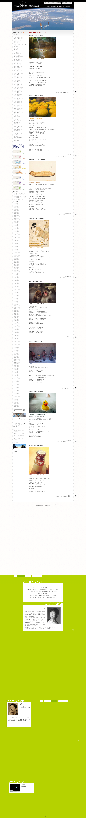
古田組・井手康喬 (17, 125)
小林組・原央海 (17, 95)
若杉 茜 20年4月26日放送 (35, 341)
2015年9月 (16, 292)
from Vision (47, 504)
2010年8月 (16, 383)
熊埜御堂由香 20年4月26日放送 (37, 159)
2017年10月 (16, 255)
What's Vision (35, 504)
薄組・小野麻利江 (63, 277)
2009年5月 (16, 405)
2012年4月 (16, 353)
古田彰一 (15, 123)
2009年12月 (16, 394)
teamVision (54, 700)
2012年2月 (16, 356)
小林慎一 (15, 78)
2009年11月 (16, 396)
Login (55, 504)
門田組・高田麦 (17, 119)
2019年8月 (16, 222)
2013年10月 (16, 326)
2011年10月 (16, 362)
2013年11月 (16, 325)
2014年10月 (16, 308)
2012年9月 (16, 345)
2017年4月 (16, 264)
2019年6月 (16, 225)
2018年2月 (16, 249)
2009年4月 (16, 406)
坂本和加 (15, 49)
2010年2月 (16, 391)
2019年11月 (16, 218)
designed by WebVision (17, 450)
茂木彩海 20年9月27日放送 (19, 199)
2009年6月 (16, 403)
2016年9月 (16, 274)
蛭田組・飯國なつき (17, 76)
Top (30, 504)
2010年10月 (16, 380)
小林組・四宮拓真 (17, 97)
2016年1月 (16, 286)
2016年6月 (16, 279)
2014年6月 (16, 314)
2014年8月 (16, 311)
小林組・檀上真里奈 (17, 94)
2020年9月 (16, 203)
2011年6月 (16, 368)
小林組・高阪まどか (17, 92)
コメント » (69, 92)
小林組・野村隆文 (17, 105)
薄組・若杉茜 (64, 388)
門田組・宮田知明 (17, 116)
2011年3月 (16, 372)
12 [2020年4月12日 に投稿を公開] (24, 422)
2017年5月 (16, 262)
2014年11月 (16, 307)
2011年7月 (16, 366)
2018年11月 (16, 236)
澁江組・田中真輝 (17, 111)
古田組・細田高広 (17, 129)
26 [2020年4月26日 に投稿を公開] (24, 424)
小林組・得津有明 (17, 99)
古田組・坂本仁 (17, 127)
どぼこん (15, 442)
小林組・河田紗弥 (17, 98)
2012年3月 (16, 354)
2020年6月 (16, 207)
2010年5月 (16, 387)
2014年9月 (16, 310)
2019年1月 (16, 233)
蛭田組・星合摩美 (17, 77)
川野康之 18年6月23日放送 (19, 435)
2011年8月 (16, 365)
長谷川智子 (16, 122)
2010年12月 (16, 377)
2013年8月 (16, 329)
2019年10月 (16, 219)
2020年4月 (16, 210)
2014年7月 (16, 313)
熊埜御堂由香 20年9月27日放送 (20, 196)
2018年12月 (16, 234)
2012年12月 (16, 341)
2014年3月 (16, 319)
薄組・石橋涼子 (64, 92)
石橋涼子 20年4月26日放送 (36, 36)
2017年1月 (16, 268)
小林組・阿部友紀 (17, 91)
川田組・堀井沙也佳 (17, 137)
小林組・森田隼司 (17, 101)
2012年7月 (16, 348)
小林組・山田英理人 (17, 88)
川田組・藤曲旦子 (17, 140)
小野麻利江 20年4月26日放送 (36, 218)
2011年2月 (16, 374)
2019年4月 (16, 228)
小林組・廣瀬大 (17, 85)
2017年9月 (16, 256)
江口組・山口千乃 (17, 133)
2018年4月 (16, 246)
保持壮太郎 (16, 42)
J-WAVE (40, 595)
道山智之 (15, 113)
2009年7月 (16, 402)
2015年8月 (16, 293)
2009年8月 (16, 400)
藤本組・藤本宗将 (17, 62)
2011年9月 (16, 363)
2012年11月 (16, 342)
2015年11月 (16, 289)
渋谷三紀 (15, 134)
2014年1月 (16, 322)
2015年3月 (16, 301)
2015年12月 (16, 288)
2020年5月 (16, 209)
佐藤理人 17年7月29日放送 (19, 441)
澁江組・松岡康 (17, 109)
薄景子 (70, 336)
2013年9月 (16, 328)
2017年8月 (16, 258)
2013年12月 (16, 323)
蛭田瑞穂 (15, 71)
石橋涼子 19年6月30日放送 (19, 433)
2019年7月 (16, 224)
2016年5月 (16, 280)
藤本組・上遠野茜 (17, 66)
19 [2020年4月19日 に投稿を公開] (24, 423)
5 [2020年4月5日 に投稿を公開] (24, 421)
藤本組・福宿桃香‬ (17, 67)
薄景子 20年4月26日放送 (35, 281)
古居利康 (15, 48)
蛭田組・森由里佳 (17, 74)
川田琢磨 (15, 136)
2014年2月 (16, 320)
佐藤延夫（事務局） (17, 40)
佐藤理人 (15, 41)
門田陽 (15, 115)
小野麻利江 (69, 276)
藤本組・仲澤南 (17, 69)
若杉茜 (70, 387)
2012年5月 (16, 351)
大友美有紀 (16, 50)
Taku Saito (15, 451)
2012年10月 (16, 344)
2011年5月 (16, 369)
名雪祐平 (15, 34)
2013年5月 (16, 334)
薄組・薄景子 (64, 337)
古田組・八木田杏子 (17, 126)
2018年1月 (16, 250)
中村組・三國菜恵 (17, 37)
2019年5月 (16, 227)
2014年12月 (16, 305)
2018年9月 (16, 239)
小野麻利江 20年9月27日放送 (19, 193)
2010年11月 (16, 378)
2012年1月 (16, 357)
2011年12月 (16, 359)
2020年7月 (16, 206)
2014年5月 (16, 316)
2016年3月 (16, 283)
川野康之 (15, 46)
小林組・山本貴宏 (17, 104)
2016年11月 (16, 271)
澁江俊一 (15, 106)
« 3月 (14, 426)
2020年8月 (16, 204)
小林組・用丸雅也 (17, 102)
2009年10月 (16, 397)
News (51, 504)
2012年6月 (16, 350)
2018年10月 (16, 237)
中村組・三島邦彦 (17, 38)
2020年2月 (16, 213)
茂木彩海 (69, 440)
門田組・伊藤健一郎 (17, 120)
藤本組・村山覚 (17, 63)
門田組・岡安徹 (17, 118)
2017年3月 (16, 265)
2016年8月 (16, 276)
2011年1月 (16, 375)
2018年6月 (16, 243)
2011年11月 (16, 360)
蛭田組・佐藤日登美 (17, 73)
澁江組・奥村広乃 (17, 108)
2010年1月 (16, 393)
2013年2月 (16, 338)
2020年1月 (16, 215)
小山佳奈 (15, 52)
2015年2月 (16, 302)
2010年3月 (16, 390)
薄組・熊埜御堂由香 (63, 214)
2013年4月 (16, 335)
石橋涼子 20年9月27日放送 (19, 194)
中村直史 (15, 35)
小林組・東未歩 (17, 81)
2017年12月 (16, 252)
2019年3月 (16, 230)
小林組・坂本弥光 (17, 80)
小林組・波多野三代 (17, 87)
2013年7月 (16, 331)
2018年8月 (16, 240)
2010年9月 (16, 381)
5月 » (16, 426)
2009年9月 (16, 399)
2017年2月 (16, 267)
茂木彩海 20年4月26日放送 (36, 391)
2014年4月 (16, 317)
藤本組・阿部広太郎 (17, 64)
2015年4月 (16, 299)
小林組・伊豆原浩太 (17, 84)
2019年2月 (16, 231)
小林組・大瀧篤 (17, 90)
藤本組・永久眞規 (17, 70)
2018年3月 (16, 247)
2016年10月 (16, 273)
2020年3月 (16, 212)
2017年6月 (16, 261)
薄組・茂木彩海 (64, 441)
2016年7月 (16, 277)
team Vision (41, 504)
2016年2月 (16, 285)
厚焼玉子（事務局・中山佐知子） (20, 44)
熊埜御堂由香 (68, 213)
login (85, 0)
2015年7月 (16, 295)
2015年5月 (16, 298)
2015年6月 (16, 296)
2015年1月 (16, 304)
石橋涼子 (69, 90)
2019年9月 (16, 221)
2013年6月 (16, 332)
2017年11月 (16, 253)
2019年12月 (16, 216)
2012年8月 (16, 347)
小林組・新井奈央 (17, 83)
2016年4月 (16, 282)
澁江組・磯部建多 (17, 112)
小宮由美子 (16, 130)
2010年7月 (16, 384)
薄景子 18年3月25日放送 (18, 438)
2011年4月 (16, 371)
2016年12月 (16, 270)
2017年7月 (16, 259)
